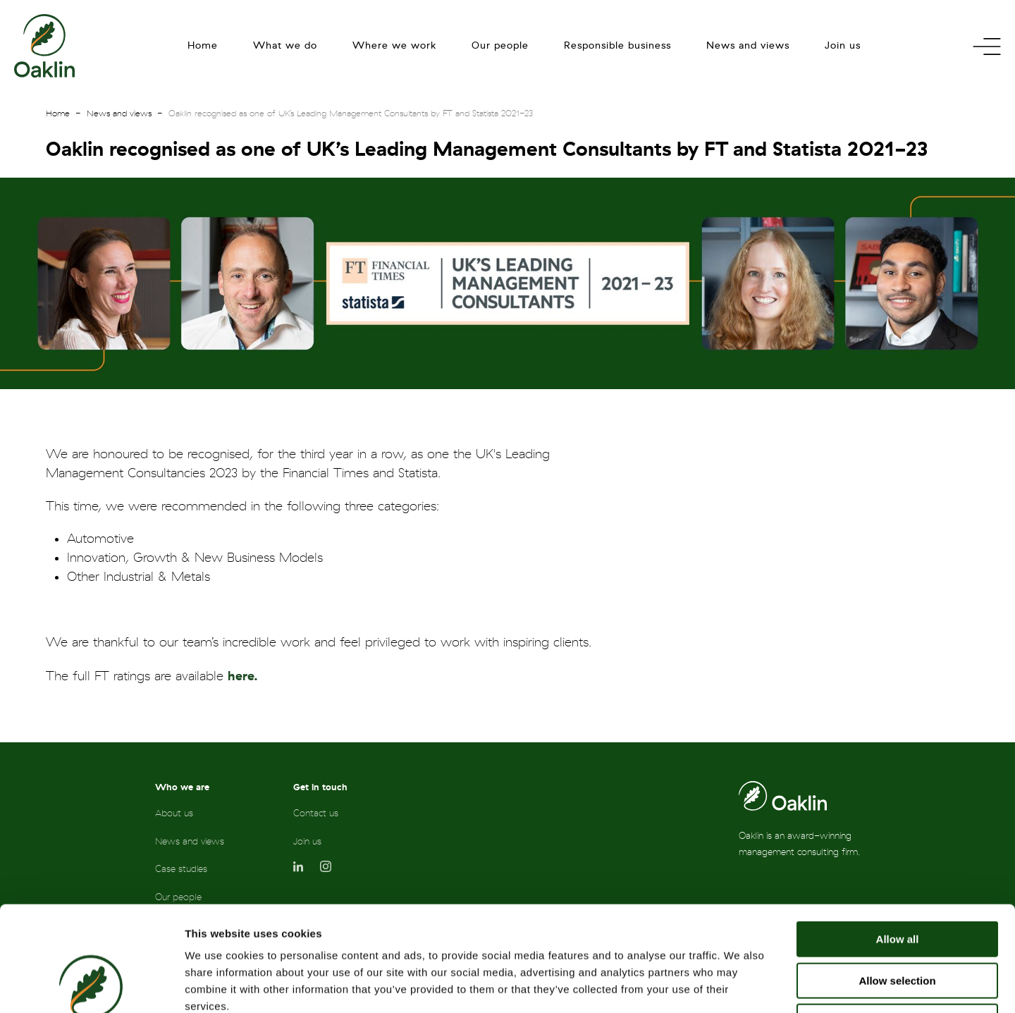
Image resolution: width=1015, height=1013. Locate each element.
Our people (500, 45)
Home (202, 45)
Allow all (897, 841)
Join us (843, 45)
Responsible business (617, 45)
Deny (898, 923)
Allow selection (897, 882)
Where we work (394, 45)
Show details (740, 985)
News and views (747, 45)
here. (243, 676)
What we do (285, 45)
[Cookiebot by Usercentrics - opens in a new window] (91, 985)
